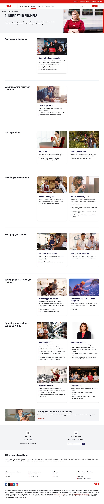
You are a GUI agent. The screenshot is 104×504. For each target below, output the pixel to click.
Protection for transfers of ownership (49, 311)
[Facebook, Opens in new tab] (6, 484)
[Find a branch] (83, 444)
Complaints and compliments (13, 472)
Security (56, 472)
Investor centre (34, 474)
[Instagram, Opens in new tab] (17, 485)
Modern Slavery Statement (85, 478)
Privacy (56, 476)
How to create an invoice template (80, 205)
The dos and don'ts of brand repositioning (50, 114)
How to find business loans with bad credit (83, 347)
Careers (8, 476)
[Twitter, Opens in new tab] (9, 484)
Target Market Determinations (81, 494)
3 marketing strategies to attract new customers (52, 112)
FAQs (55, 474)
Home (21, 6)
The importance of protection (47, 309)
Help (53, 6)
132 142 (28, 440)
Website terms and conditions (85, 472)
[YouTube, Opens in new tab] (11, 484)
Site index (80, 476)
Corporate (40, 6)
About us (47, 6)
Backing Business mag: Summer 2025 (49, 64)
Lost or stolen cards (91, 1)
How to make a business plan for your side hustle (52, 351)
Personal (26, 6)
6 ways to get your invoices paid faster (49, 203)
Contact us (75, 1)
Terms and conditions (83, 474)
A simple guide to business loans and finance (51, 349)
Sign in (95, 6)
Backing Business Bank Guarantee (48, 69)
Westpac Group (34, 476)
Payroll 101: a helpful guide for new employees (52, 262)
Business (33, 6)
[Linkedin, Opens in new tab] (14, 484)
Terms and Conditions (58, 494)
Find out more (40, 418)
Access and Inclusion (35, 472)
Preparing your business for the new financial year (52, 357)
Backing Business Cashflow (47, 67)
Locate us (82, 1)
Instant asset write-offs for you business (50, 359)
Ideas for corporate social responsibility (82, 158)
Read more (74, 309)
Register (99, 1)
